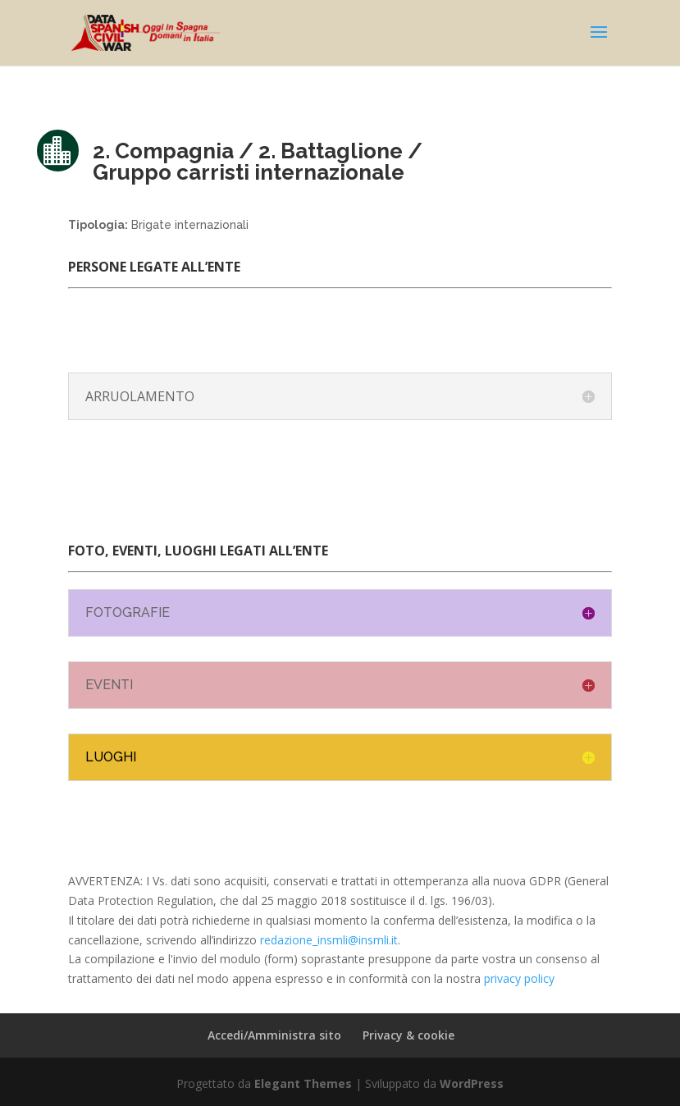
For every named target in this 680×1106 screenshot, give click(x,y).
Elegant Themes (303, 1083)
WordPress (472, 1083)
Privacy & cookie (408, 1035)
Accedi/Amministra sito (274, 1035)
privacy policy (519, 978)
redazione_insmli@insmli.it (329, 940)
